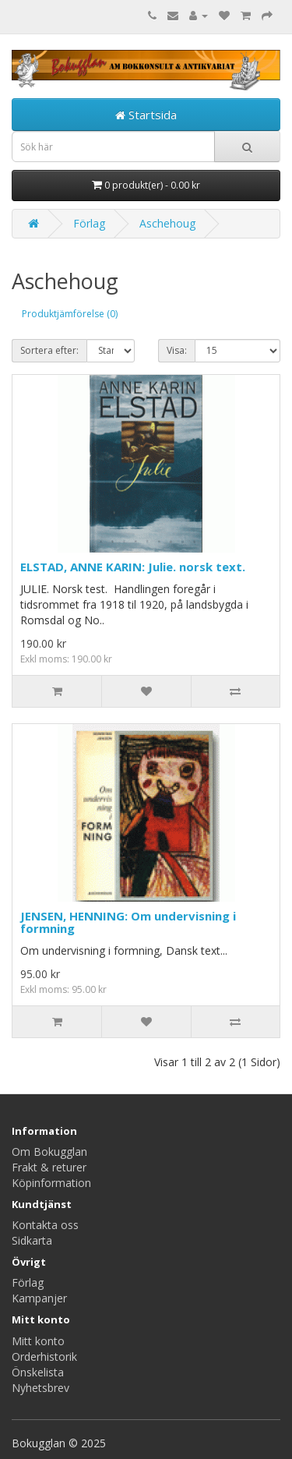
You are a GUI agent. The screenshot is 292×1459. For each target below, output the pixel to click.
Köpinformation (51, 1182)
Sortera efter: (49, 350)
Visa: (177, 350)
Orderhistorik (44, 1356)
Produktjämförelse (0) (70, 313)
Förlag (89, 223)
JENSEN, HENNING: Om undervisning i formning (128, 922)
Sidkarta (32, 1240)
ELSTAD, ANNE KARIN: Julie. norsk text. (132, 566)
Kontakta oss (45, 1224)
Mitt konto (38, 1341)
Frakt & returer (49, 1167)
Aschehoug (167, 223)
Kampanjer (39, 1298)
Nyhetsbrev (40, 1387)
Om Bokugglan (49, 1151)
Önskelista (38, 1372)
